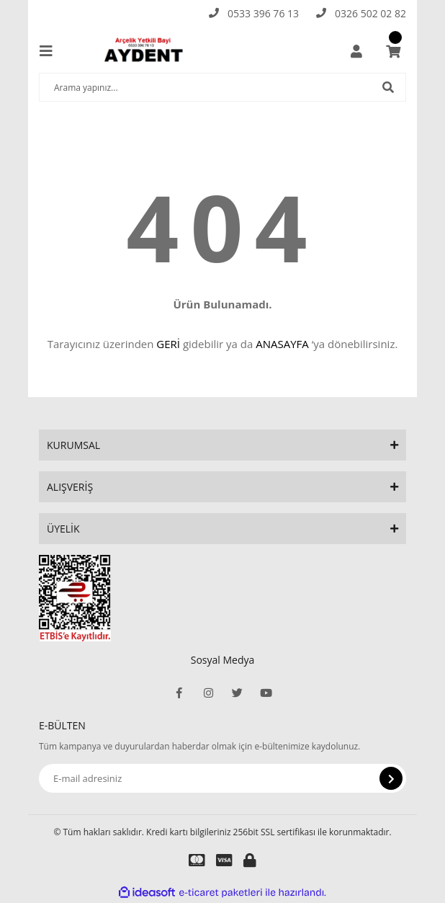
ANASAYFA (282, 344)
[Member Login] (356, 51)
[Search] (222, 87)
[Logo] (146, 51)
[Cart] (393, 51)
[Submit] (391, 778)
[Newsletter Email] (222, 778)
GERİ (168, 344)
